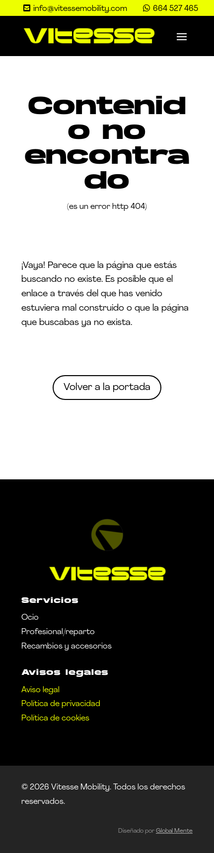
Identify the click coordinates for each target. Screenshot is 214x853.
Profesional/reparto (58, 632)
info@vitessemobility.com (80, 9)
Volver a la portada (107, 388)
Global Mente (174, 831)
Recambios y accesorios (66, 647)
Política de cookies (55, 718)
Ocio (30, 618)
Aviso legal (40, 690)
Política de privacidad (60, 704)
